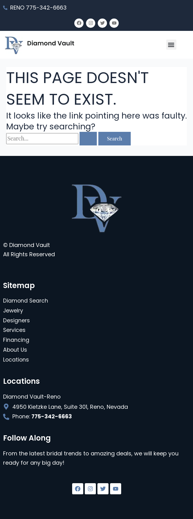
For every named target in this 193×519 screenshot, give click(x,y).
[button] (171, 45)
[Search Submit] (88, 138)
